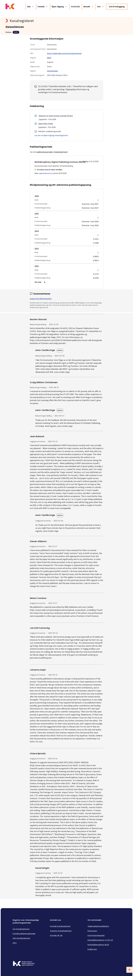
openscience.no (45, 173)
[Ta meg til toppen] (129, 970)
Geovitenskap (52, 71)
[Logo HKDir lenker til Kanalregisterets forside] (10, 7)
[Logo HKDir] (24, 964)
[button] (67, 282)
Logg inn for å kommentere (41, 298)
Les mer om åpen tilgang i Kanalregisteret (51, 135)
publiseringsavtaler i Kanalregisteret (52, 152)
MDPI (49, 58)
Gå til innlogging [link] (117, 6)
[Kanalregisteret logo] (51, 20)
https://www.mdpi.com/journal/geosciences (64, 53)
